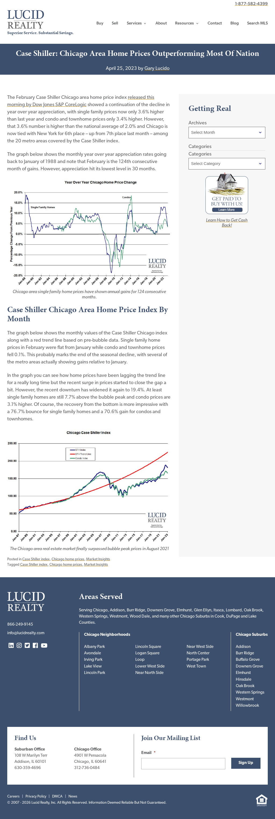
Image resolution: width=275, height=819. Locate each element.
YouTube (44, 646)
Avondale (92, 653)
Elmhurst (243, 673)
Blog (234, 23)
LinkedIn (11, 646)
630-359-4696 (28, 768)
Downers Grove (249, 667)
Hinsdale (243, 680)
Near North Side (149, 673)
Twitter (27, 646)
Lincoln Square (148, 647)
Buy (99, 23)
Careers (13, 796)
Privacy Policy (36, 796)
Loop (139, 660)
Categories (200, 154)
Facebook (35, 646)
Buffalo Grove (248, 660)
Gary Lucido (156, 68)
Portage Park (198, 660)
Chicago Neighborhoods (107, 635)
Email (148, 753)
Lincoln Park (94, 673)
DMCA (57, 796)
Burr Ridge (245, 653)
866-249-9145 (20, 625)
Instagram (19, 646)
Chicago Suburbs (252, 635)
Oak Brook (245, 686)
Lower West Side (150, 667)
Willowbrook (247, 706)
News (72, 796)
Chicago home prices (68, 559)
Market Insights (98, 559)
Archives (198, 123)
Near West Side (200, 647)
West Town (196, 667)
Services (134, 23)
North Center (198, 653)
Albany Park (94, 647)
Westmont (245, 699)
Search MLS (257, 23)
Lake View (93, 667)
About (161, 23)
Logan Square (147, 653)
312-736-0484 (87, 768)
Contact (215, 23)
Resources (184, 23)
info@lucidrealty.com (25, 633)
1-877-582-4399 (251, 3)
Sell (115, 23)
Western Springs (250, 693)
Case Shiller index (36, 559)
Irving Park (93, 660)
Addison (243, 647)
